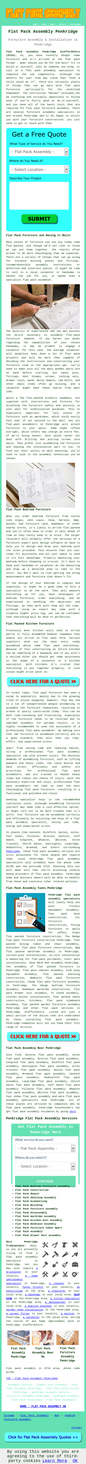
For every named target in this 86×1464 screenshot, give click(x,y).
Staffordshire (34, 1012)
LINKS (43, 24)
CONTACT (63, 24)
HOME (35, 24)
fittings (12, 376)
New (56, 1415)
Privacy (77, 1427)
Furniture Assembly (17, 1419)
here (73, 1111)
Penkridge (13, 851)
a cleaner (56, 1283)
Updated (70, 1415)
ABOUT (52, 24)
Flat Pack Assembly (34, 1415)
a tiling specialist (65, 1298)
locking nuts (68, 376)
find (18, 1054)
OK (75, 1461)
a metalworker (55, 1302)
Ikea (51, 520)
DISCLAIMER (75, 24)
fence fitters (32, 1287)
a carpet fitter (18, 1313)
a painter (68, 1313)
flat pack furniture (47, 692)
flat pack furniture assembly (47, 108)
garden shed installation (24, 1309)
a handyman (32, 1294)
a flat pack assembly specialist (22, 1257)
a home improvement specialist (22, 1280)
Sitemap (9, 1415)
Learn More (54, 1461)
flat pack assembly (41, 70)
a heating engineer (38, 1306)
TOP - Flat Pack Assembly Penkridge (32, 1378)
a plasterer (57, 1291)
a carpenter (31, 1317)
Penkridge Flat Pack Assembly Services (42, 1118)
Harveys (64, 520)
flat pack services (57, 1008)
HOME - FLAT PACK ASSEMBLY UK (43, 1406)
